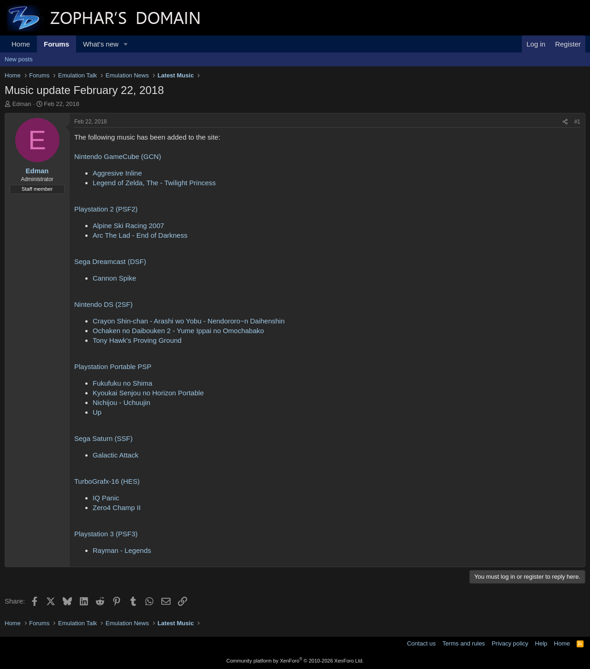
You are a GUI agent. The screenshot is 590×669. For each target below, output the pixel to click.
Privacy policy (510, 643)
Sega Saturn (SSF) (103, 438)
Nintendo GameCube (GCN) (117, 156)
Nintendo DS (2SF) (103, 304)
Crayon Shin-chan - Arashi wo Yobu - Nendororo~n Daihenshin (189, 321)
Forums (56, 44)
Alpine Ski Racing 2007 (128, 225)
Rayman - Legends (122, 550)
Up (97, 412)
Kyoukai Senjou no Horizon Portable (148, 393)
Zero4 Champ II (117, 507)
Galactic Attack (115, 455)
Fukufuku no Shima (122, 383)
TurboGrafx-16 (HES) (107, 481)
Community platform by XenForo (295, 660)
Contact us (421, 643)
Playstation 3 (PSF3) (106, 534)
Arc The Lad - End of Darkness (140, 235)
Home (21, 44)
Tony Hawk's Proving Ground (137, 340)
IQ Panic (106, 498)
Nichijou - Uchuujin (121, 402)
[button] (125, 44)
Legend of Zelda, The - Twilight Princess (154, 183)
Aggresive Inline (117, 173)
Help (541, 643)
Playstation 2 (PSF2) (106, 209)
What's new (100, 44)
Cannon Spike (114, 278)
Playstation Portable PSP (113, 366)
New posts (19, 59)
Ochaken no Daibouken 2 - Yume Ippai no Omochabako (178, 330)
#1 (577, 121)
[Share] (565, 122)
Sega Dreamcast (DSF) (110, 261)
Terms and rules (463, 643)
